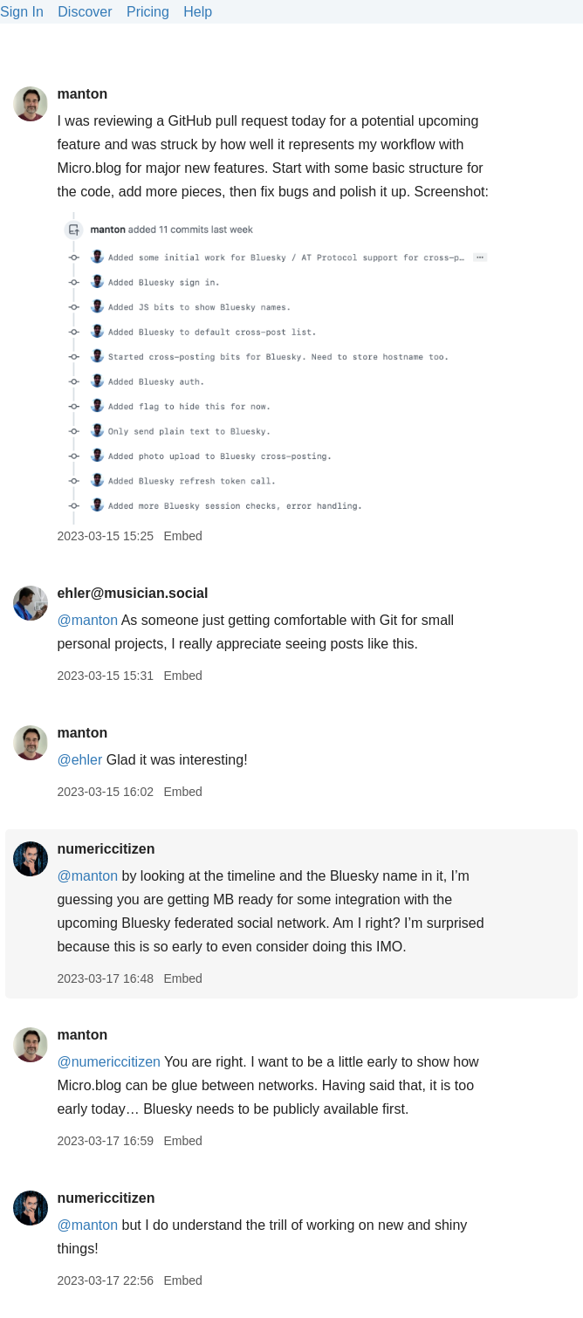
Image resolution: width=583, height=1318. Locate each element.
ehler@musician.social (132, 593)
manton (82, 93)
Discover (85, 11)
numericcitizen (105, 848)
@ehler (79, 759)
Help (197, 11)
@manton (87, 875)
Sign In (22, 11)
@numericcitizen (109, 1061)
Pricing (148, 11)
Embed (182, 536)
